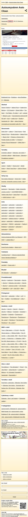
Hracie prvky (16, 166)
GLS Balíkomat (15, 298)
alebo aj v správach (7, 479)
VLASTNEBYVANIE (17, 192)
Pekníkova (12, 320)
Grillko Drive (21, 142)
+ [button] (3, 60)
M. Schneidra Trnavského (14, 372)
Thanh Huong (18, 131)
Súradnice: (3, 424)
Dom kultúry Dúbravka (7, 179)
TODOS (11, 224)
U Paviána (19, 139)
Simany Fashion (5, 107)
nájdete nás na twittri (7, 474)
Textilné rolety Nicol (6, 194)
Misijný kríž (18, 247)
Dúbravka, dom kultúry (19, 152)
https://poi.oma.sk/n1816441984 (8, 93)
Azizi (8, 118)
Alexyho (3, 280)
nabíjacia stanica (13, 218)
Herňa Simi (18, 179)
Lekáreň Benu (10, 239)
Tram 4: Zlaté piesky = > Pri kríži (10, 330)
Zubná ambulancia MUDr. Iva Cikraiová (11, 237)
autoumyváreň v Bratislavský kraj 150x (15, 417)
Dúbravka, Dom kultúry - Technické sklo (13, 385)
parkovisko (4, 205)
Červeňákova (4, 367)
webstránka (4, 18)
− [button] (3, 62)
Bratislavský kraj (5, 97)
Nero (24, 124)
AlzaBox (7, 298)
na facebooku (11, 502)
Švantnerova (18, 314)
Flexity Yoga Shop (11, 168)
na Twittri (15, 503)
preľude (25, 113)
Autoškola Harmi (5, 255)
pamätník (3, 265)
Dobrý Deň (4, 131)
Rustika (21, 118)
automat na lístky (13, 285)
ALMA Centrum (7, 197)
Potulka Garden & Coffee (8, 139)
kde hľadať (4, 483)
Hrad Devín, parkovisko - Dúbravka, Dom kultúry (14, 382)
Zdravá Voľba (19, 110)
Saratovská (7, 21)
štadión (9, 166)
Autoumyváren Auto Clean (16, 2)
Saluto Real (16, 194)
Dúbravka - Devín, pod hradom (9, 398)
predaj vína (14, 118)
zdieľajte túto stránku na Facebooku (10, 503)
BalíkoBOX (6, 288)
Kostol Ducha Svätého (7, 247)
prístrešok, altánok (6, 152)
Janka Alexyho (12, 369)
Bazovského (12, 375)
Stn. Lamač (4, 320)
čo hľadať (4, 490)
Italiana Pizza (15, 107)
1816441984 (4, 423)
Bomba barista (15, 134)
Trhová (21, 367)
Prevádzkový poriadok (7, 158)
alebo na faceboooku (7, 476)
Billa (12, 121)
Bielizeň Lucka (6, 115)
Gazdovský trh (5, 121)
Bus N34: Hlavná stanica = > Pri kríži (11, 341)
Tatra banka (11, 189)
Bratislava (14, 97)
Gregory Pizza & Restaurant (8, 142)
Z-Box (17, 296)
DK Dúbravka (5, 272)
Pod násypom (20, 320)
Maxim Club (6, 137)
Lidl (20, 113)
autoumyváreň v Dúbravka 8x (9, 408)
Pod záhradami (14, 367)
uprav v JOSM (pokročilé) (19, 422)
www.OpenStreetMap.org (19, 513)
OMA (6, 2)
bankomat (4, 189)
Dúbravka (6, 100)
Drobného (15, 311)
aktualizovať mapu (9, 422)
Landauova (21, 369)
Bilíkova (9, 311)
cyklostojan (13, 272)
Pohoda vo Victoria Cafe (17, 137)
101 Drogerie (10, 110)
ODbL (18, 515)
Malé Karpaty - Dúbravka (19, 155)
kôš (13, 197)
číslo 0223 (24, 194)
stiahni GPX (4, 425)
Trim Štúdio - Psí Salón (12, 113)
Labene (11, 131)
